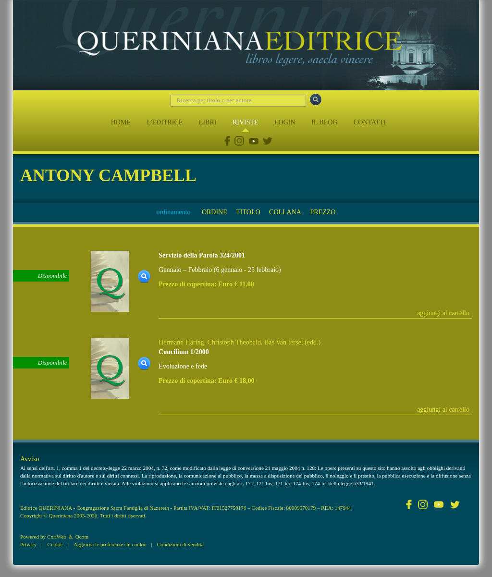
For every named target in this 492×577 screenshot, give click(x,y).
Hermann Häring (181, 342)
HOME (121, 122)
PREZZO (322, 212)
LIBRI (208, 122)
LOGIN (284, 122)
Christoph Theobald (234, 342)
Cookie (54, 544)
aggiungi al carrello (443, 313)
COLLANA (285, 212)
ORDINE (214, 212)
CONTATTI (370, 122)
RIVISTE (245, 122)
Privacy (28, 544)
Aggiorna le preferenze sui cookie (110, 544)
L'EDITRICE (165, 122)
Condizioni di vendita (180, 544)
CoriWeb (56, 537)
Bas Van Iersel (283, 342)
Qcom (81, 537)
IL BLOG (324, 122)
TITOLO (248, 212)
